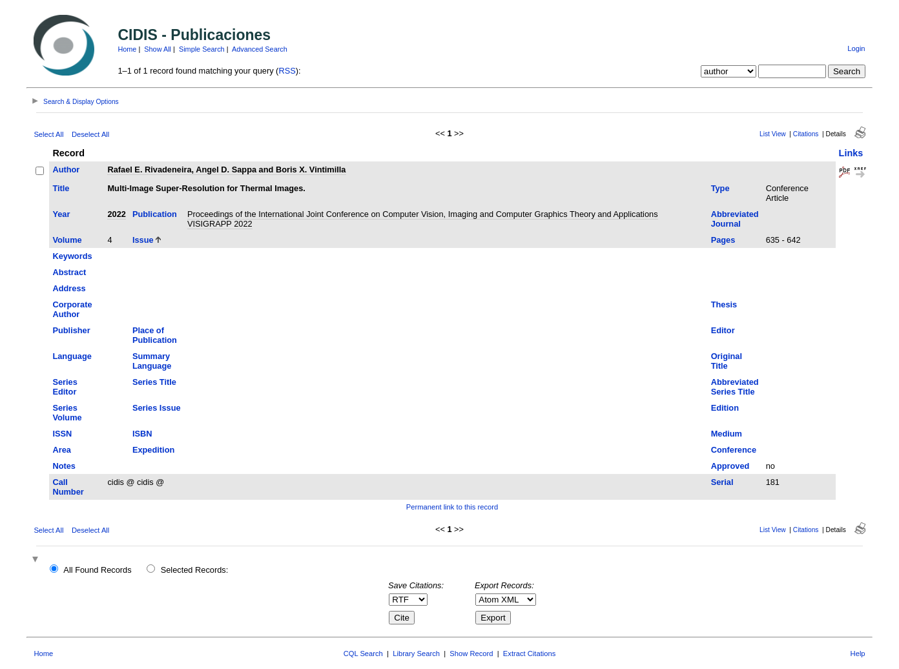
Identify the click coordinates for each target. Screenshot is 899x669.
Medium (726, 433)
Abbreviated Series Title (735, 386)
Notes (64, 466)
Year (61, 214)
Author (65, 169)
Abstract (69, 272)
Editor (723, 330)
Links (851, 153)
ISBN (142, 433)
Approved (730, 466)
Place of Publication (154, 335)
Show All (157, 49)
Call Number (67, 487)
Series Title (154, 382)
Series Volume (66, 412)
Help (858, 653)
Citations (806, 134)
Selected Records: (195, 570)
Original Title (726, 361)
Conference (733, 450)
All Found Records (97, 570)
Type (720, 188)
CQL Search (363, 653)
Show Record (471, 653)
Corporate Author (72, 309)
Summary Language (151, 361)
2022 (116, 214)
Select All (48, 134)
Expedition (153, 450)
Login (856, 48)
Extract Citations (529, 653)
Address (68, 288)
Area (61, 450)
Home (127, 49)
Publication (154, 214)
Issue (143, 240)
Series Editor (64, 386)
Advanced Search (259, 49)
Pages (723, 240)
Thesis (724, 304)
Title (60, 188)
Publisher (71, 330)
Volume (66, 240)
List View (773, 134)
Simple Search (202, 49)
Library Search (416, 653)
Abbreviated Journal (735, 219)
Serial (722, 482)
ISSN (62, 433)
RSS (286, 71)
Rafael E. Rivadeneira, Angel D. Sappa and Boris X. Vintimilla (226, 169)
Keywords (72, 256)
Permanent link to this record (452, 507)
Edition (725, 408)
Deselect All (90, 134)
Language (71, 356)
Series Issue (156, 408)
